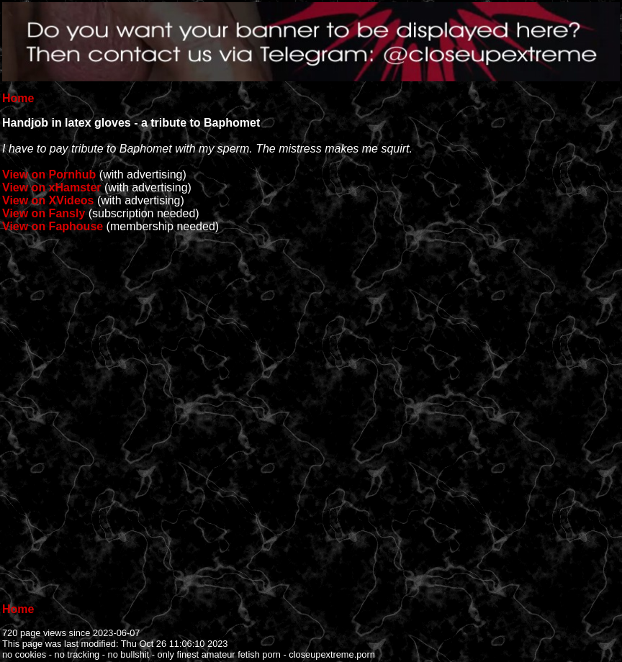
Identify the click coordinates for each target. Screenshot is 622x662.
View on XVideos (48, 200)
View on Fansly (43, 213)
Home (18, 98)
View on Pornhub (49, 174)
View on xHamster (52, 187)
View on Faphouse (52, 226)
